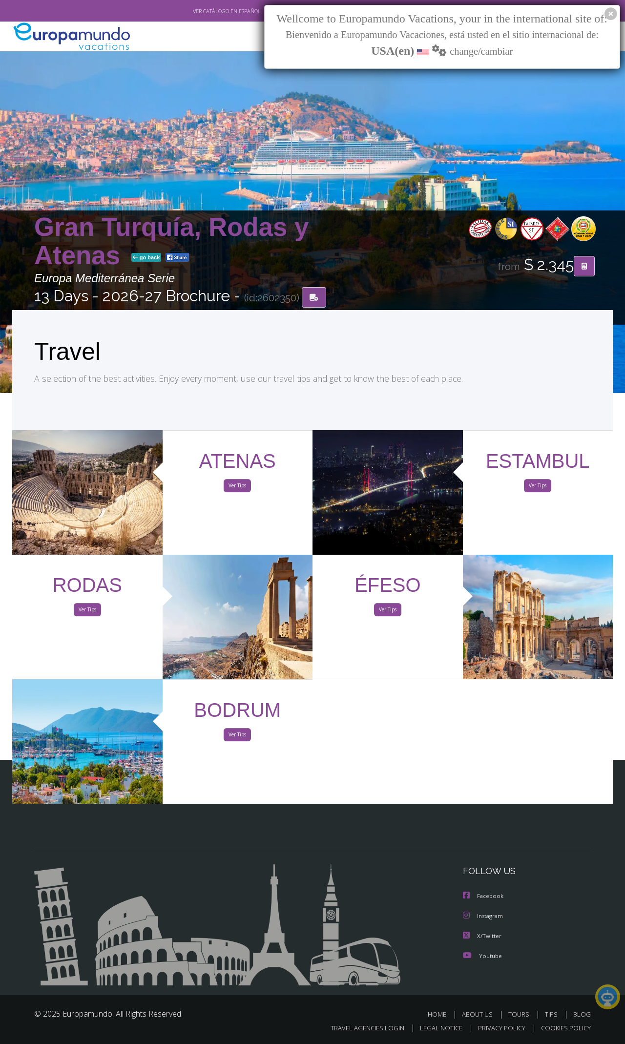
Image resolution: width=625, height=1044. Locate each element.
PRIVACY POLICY (497, 1027)
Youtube (482, 955)
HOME (440, 1013)
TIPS (552, 1013)
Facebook (484, 896)
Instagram (484, 915)
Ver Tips (237, 487)
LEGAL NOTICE (435, 1027)
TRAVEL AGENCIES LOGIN (358, 1027)
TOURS (521, 1013)
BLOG (582, 1013)
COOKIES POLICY (564, 1027)
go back (146, 258)
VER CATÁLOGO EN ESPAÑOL (204, 11)
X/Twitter (482, 935)
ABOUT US (480, 1013)
